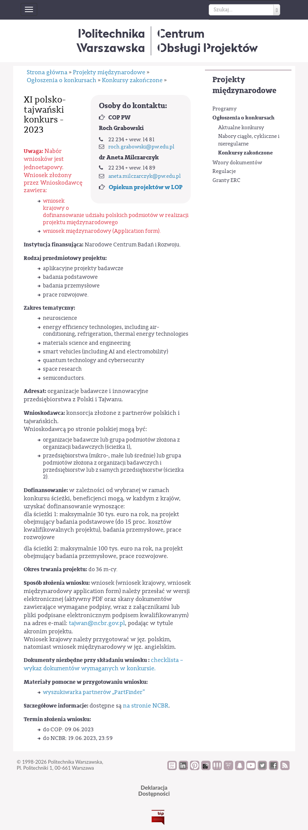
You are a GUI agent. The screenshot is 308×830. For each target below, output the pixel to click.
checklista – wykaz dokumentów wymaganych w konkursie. (103, 664)
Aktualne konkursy (241, 127)
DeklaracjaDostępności (154, 790)
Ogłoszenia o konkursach (243, 117)
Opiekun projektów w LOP (145, 187)
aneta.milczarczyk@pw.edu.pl (144, 176)
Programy (224, 108)
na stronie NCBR (145, 705)
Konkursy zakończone (245, 152)
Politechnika (110, 40)
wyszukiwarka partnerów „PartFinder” (94, 692)
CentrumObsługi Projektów (207, 40)
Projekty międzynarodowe (244, 85)
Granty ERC (226, 180)
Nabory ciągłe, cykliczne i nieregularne (248, 140)
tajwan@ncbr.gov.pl (97, 623)
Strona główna (47, 72)
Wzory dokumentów (237, 162)
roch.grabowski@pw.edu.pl (141, 147)
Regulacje (224, 171)
